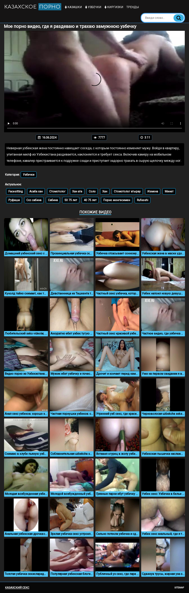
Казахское (32, 6)
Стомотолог (57, 191)
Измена (152, 191)
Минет (169, 191)
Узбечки (93, 7)
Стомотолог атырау (127, 191)
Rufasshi (142, 200)
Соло (92, 191)
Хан (104, 191)
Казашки (73, 7)
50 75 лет (70, 200)
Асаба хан (36, 191)
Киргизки (114, 7)
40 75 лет (90, 200)
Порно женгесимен (116, 200)
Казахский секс (17, 587)
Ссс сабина (33, 200)
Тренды (133, 7)
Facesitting (15, 191)
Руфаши (14, 200)
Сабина (53, 200)
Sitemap (179, 587)
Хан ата (77, 191)
